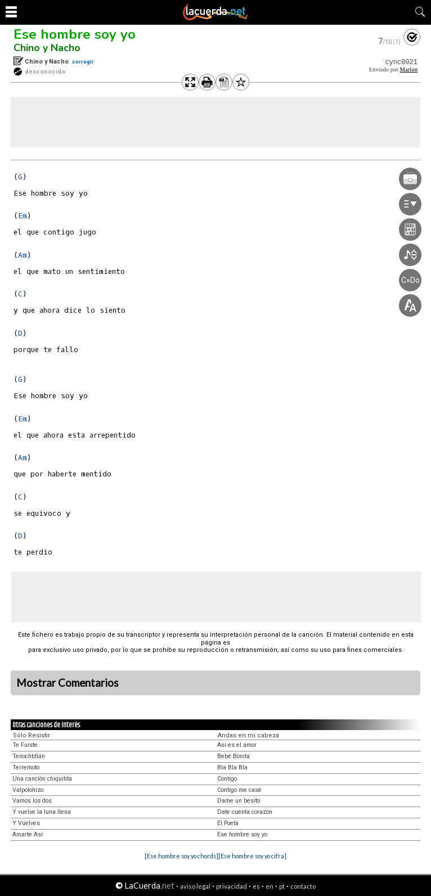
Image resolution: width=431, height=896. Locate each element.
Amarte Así (27, 834)
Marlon (408, 69)
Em (22, 215)
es (256, 886)
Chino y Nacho (47, 48)
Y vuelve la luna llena (41, 812)
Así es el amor (237, 745)
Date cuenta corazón (244, 812)
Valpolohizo (27, 790)
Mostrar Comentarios (67, 683)
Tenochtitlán (28, 756)
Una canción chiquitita (42, 778)
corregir (83, 61)
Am (22, 255)
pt (282, 886)
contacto (303, 886)
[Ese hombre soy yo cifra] (252, 855)
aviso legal (195, 886)
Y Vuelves (26, 823)
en (269, 886)
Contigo (227, 778)
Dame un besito (238, 800)
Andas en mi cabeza (248, 735)
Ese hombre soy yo (75, 34)
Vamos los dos (32, 800)
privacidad (231, 886)
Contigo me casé (239, 790)
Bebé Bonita (233, 756)
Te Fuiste (25, 745)
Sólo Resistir (31, 735)
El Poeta (228, 823)
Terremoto (25, 767)
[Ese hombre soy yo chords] (181, 855)
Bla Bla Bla (232, 767)
